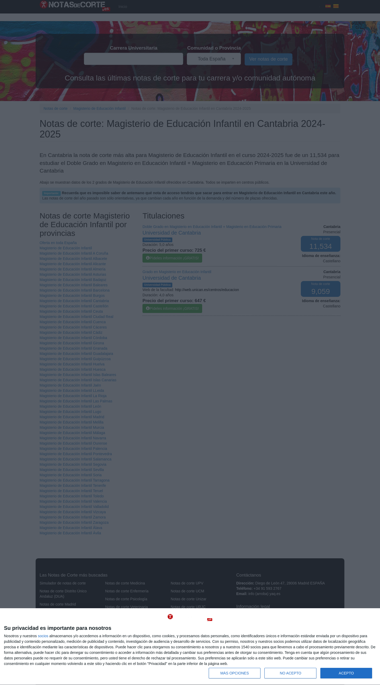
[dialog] (190, 646)
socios (43, 636)
